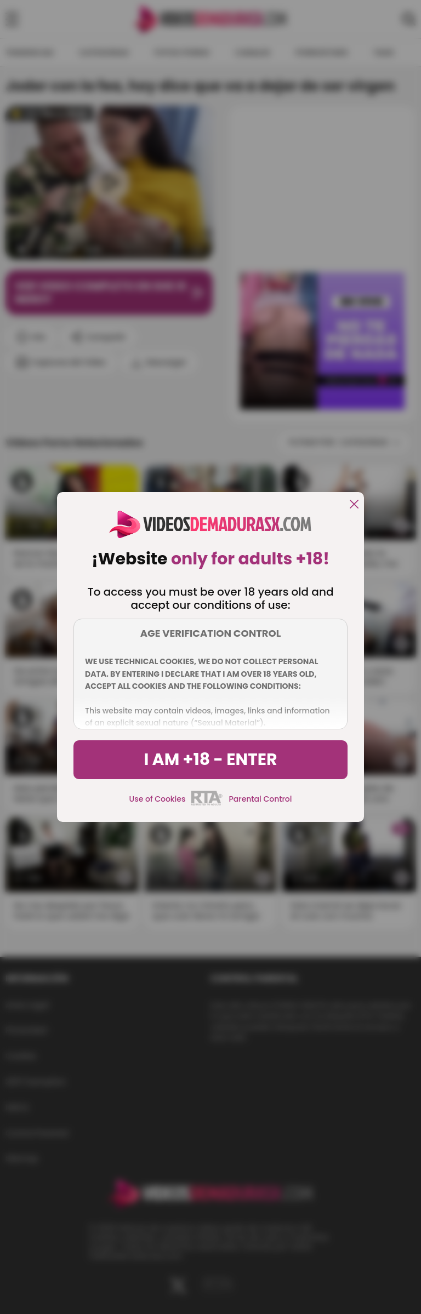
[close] (354, 505)
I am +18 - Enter (210, 759)
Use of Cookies (157, 798)
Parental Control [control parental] (260, 798)
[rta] (207, 803)
